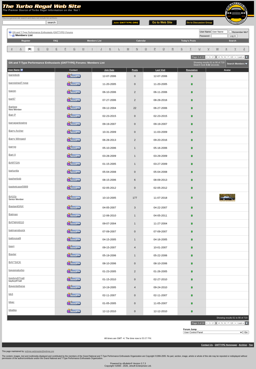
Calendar (141, 40)
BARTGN (14, 162)
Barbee (13, 106)
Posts (135, 70)
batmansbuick (17, 230)
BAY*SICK (15, 262)
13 (231, 57)
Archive (243, 345)
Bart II (12, 154)
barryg (12, 146)
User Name (205, 32)
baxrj (11, 246)
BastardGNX (16, 206)
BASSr (13, 196)
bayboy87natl (16, 278)
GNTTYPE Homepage (226, 345)
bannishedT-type (18, 82)
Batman (13, 214)
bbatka (13, 310)
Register (25, 40)
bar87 (12, 98)
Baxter (12, 254)
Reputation (191, 70)
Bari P (12, 114)
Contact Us (207, 345)
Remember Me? (238, 32)
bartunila (14, 170)
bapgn (12, 90)
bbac (11, 302)
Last (241, 57)
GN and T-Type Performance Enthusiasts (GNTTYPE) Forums (42, 32)
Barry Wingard (17, 138)
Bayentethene (17, 286)
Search (232, 40)
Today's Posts (188, 40)
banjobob (14, 74)
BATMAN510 (16, 222)
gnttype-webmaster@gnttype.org (39, 351)
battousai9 (15, 238)
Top (251, 345)
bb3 (11, 294)
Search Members (236, 63)
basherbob (15, 178)
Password (204, 36)
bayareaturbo (16, 270)
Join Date (109, 70)
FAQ (55, 40)
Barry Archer (16, 130)
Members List (94, 40)
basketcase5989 (18, 186)
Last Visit (160, 70)
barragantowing (18, 122)
